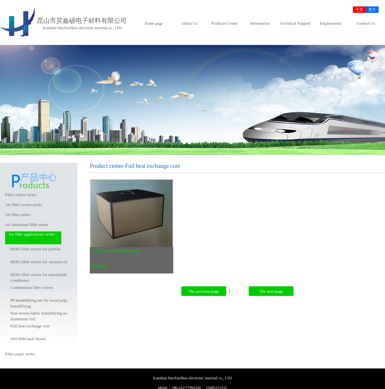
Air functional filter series (26, 224)
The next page (271, 291)
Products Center (224, 23)
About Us (189, 23)
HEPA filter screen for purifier (35, 248)
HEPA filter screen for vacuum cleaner (42, 261)
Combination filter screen (31, 287)
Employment (330, 23)
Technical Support (295, 23)
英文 (372, 9)
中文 (359, 9)
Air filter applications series (31, 234)
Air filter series (17, 214)
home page (154, 23)
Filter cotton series (20, 194)
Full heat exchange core (30, 326)
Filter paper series (20, 353)
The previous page (203, 291)
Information (260, 23)
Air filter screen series (23, 204)
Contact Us (365, 23)
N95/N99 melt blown (28, 338)
